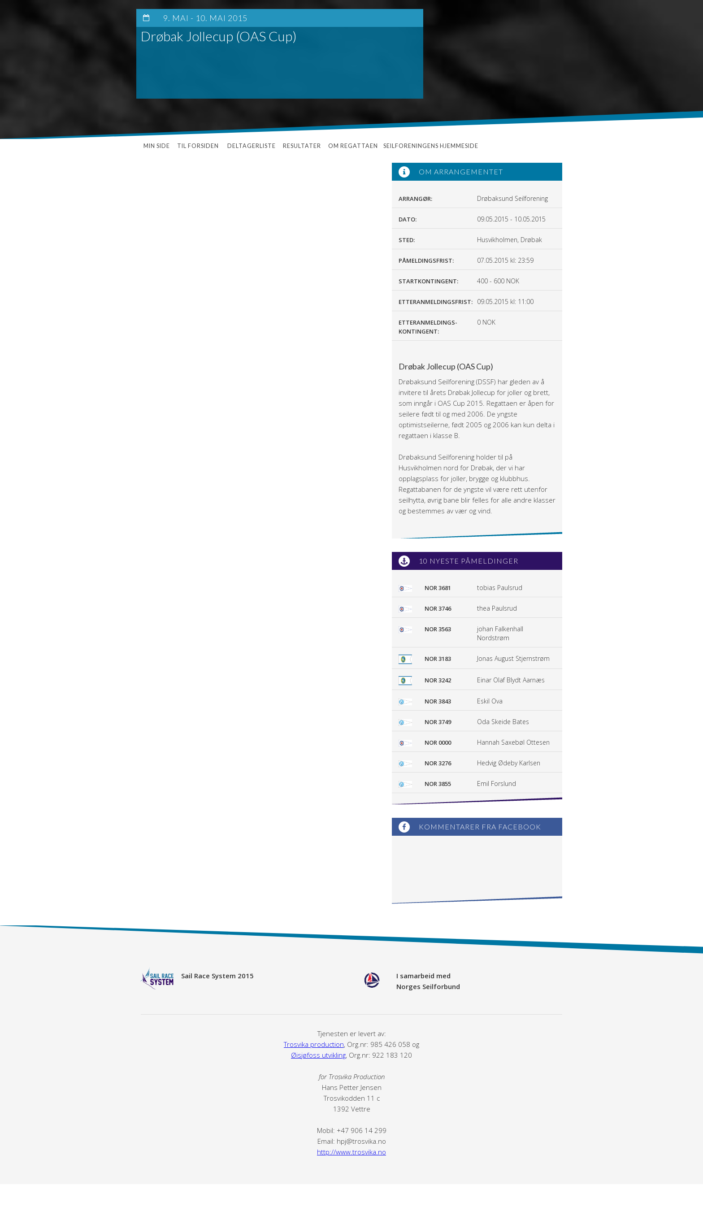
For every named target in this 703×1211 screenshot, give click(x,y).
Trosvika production (314, 1044)
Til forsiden (198, 146)
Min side (156, 146)
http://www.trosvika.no (351, 1151)
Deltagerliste (251, 146)
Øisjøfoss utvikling (318, 1054)
